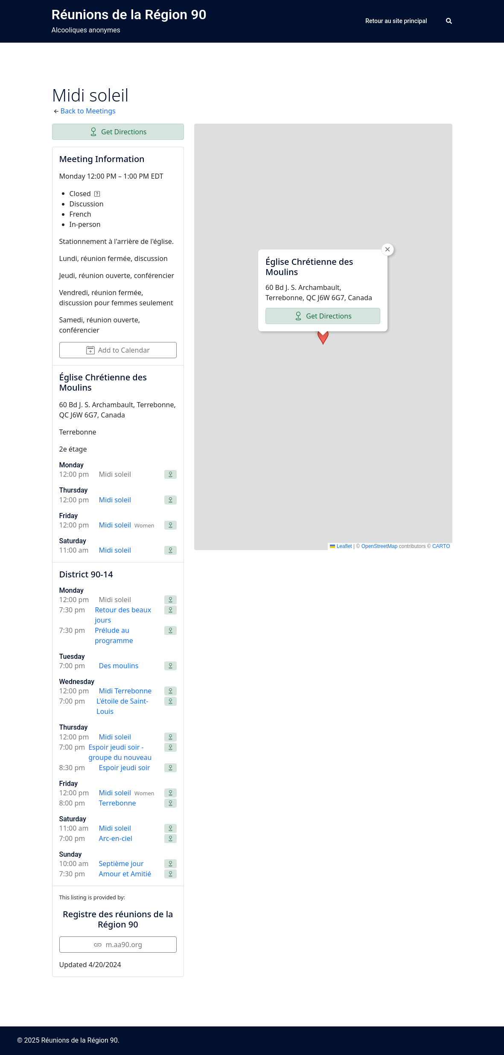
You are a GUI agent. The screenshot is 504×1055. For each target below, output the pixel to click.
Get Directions (118, 131)
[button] (449, 21)
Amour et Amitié (125, 873)
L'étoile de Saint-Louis (122, 706)
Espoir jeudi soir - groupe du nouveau (119, 752)
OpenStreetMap (379, 546)
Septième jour (121, 863)
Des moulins (119, 665)
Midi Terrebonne (125, 691)
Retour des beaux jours (123, 615)
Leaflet (341, 546)
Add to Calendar (118, 350)
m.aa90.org (117, 944)
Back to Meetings (88, 111)
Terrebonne (117, 803)
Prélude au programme (114, 635)
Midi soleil (115, 499)
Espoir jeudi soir (124, 767)
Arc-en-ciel (115, 838)
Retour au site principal (396, 20)
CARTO (441, 546)
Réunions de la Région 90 (129, 14)
